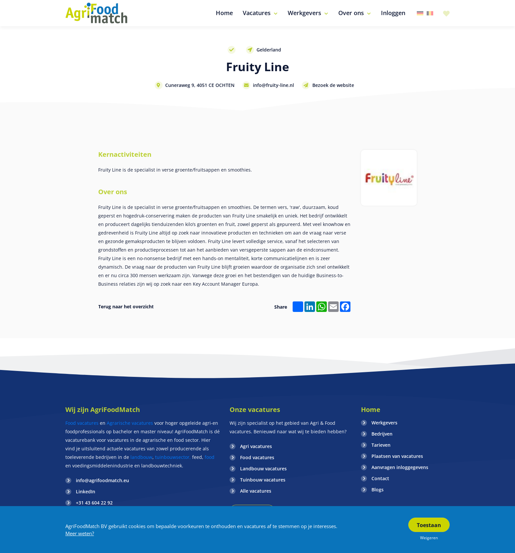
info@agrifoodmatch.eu (102, 480)
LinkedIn (85, 491)
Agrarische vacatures (130, 423)
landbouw (141, 457)
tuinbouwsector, (173, 457)
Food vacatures (82, 423)
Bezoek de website (333, 85)
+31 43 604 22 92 (94, 503)
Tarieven (381, 445)
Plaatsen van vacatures (397, 456)
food (209, 457)
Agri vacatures (256, 446)
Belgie (430, 13)
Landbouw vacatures (263, 468)
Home (370, 409)
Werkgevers (384, 423)
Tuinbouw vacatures (262, 480)
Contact (380, 478)
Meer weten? (79, 533)
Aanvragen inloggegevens (399, 467)
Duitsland (420, 13)
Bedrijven (381, 434)
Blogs (377, 489)
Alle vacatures (255, 491)
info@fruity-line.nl (273, 85)
